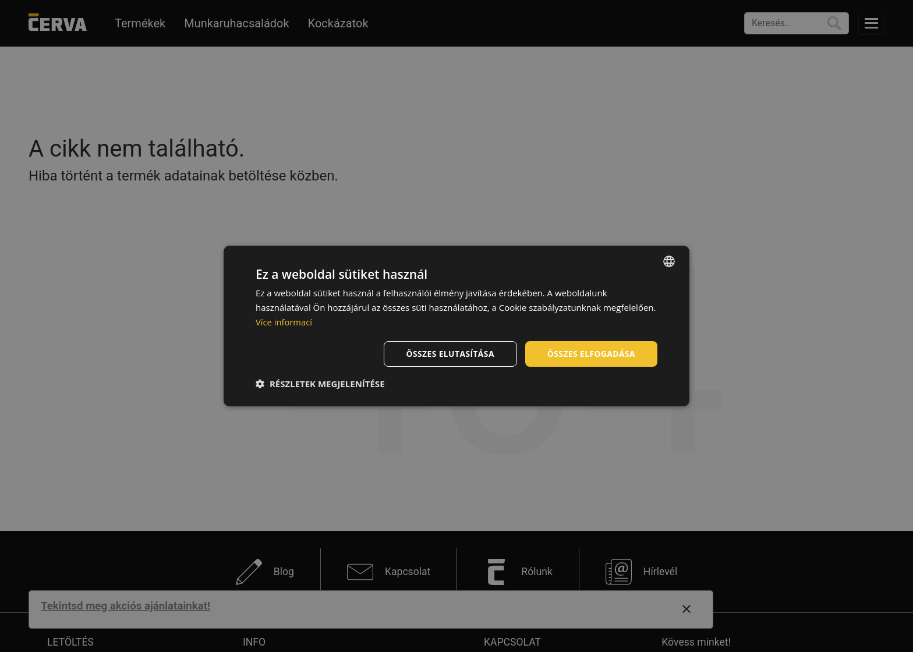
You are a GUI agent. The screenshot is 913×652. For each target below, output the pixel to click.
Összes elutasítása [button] (449, 353)
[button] (320, 383)
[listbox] (669, 261)
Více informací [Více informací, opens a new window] (284, 322)
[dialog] (456, 326)
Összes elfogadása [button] (591, 353)
